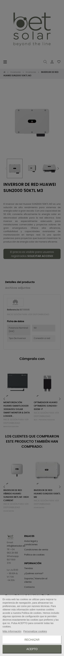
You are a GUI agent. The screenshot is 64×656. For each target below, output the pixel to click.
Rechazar (31, 639)
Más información (12, 631)
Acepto (32, 649)
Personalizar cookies (35, 631)
